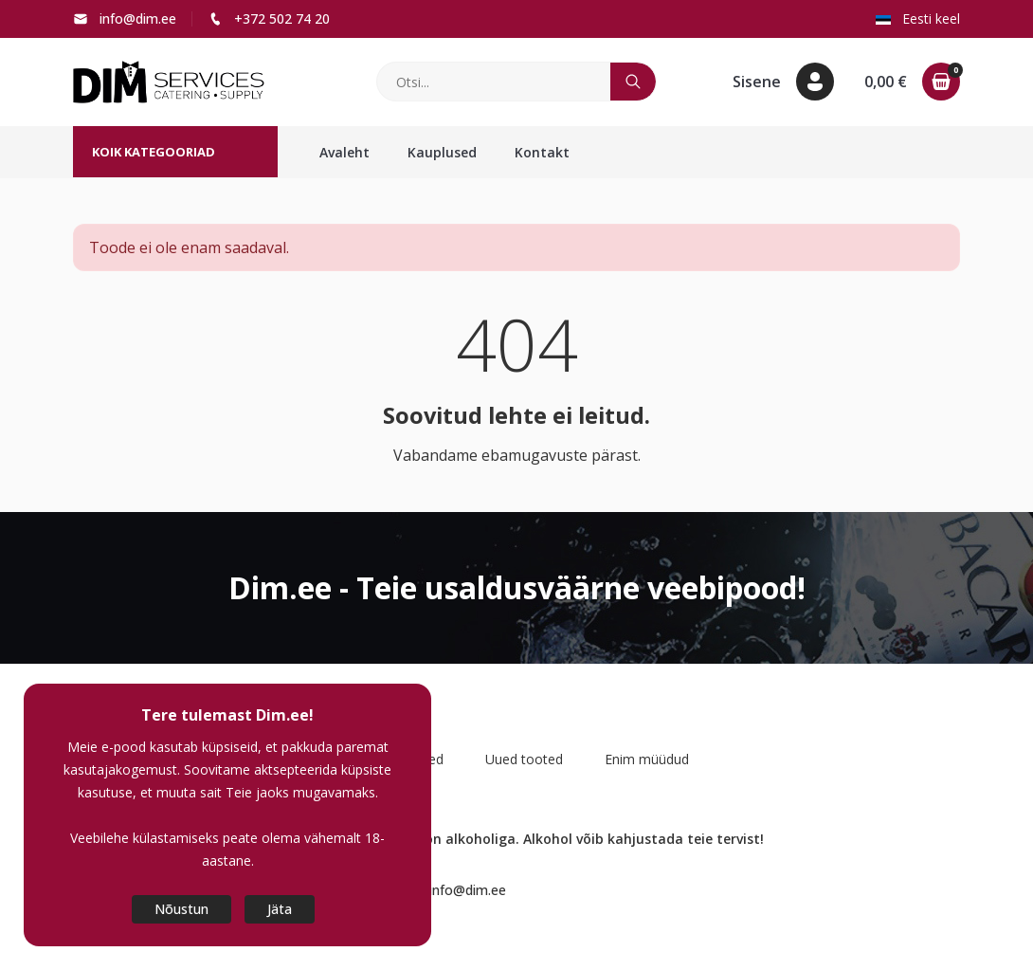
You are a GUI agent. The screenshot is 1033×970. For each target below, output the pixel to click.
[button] (783, 82)
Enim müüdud (647, 759)
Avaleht (344, 152)
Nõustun (181, 909)
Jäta (279, 909)
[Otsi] (494, 82)
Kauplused (442, 152)
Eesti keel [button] (918, 18)
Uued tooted (524, 759)
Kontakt (542, 152)
